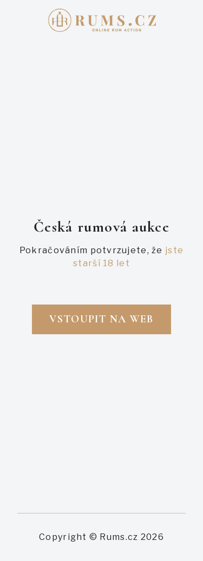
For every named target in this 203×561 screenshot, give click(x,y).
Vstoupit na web (101, 319)
